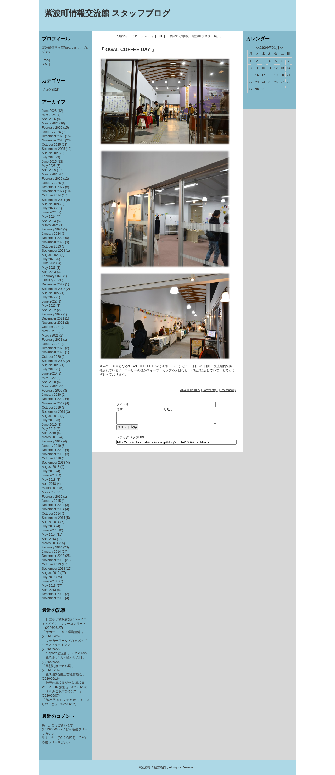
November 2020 (53, 352)
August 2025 (50, 153)
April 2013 (49, 590)
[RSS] (46, 60)
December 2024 (53, 187)
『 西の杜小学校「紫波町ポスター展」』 (194, 36)
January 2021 (51, 344)
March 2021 (50, 335)
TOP (160, 36)
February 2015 (52, 496)
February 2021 (52, 340)
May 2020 (49, 378)
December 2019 (53, 399)
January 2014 (51, 551)
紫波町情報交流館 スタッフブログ (107, 13)
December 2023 (53, 238)
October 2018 (51, 458)
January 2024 (51, 233)
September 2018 (53, 462)
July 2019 (48, 420)
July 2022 (48, 297)
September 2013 (53, 568)
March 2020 (50, 386)
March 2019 (50, 437)
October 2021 (51, 327)
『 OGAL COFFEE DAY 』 (127, 49)
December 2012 (53, 594)
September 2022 (53, 289)
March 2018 (50, 488)
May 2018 (49, 479)
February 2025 (52, 178)
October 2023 (51, 246)
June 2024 (49, 212)
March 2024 (50, 225)
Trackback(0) (228, 390)
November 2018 (53, 454)
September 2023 (53, 250)
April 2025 (49, 170)
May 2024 (49, 216)
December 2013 (53, 556)
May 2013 (49, 585)
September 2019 (53, 412)
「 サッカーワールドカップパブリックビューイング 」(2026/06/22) (64, 645)
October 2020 (51, 357)
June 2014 (49, 530)
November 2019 (53, 403)
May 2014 (49, 534)
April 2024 (49, 221)
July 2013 (48, 577)
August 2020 (50, 365)
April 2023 (49, 272)
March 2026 (50, 123)
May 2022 (49, 305)
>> (281, 48)
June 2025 (49, 161)
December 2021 (53, 318)
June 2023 (49, 263)
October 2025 (51, 144)
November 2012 (53, 598)
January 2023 (51, 280)
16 (257, 75)
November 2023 (53, 242)
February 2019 (52, 441)
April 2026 (49, 119)
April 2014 (49, 539)
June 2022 (49, 301)
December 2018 (53, 450)
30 (257, 89)
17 (263, 75)
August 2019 (50, 416)
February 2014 (52, 547)
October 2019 (51, 407)
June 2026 (49, 111)
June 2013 (49, 581)
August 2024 (50, 204)
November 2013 (53, 560)
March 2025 (50, 174)
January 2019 (51, 446)
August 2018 (50, 467)
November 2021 (53, 323)
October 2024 (51, 195)
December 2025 (53, 136)
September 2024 (53, 200)
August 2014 (50, 522)
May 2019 (49, 429)
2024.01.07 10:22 (190, 390)
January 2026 (51, 132)
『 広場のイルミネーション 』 (133, 36)
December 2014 (53, 505)
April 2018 (49, 484)
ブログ (46, 89)
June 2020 (49, 373)
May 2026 (49, 115)
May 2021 (49, 331)
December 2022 (53, 284)
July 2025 (48, 157)
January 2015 (51, 501)
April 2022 (49, 310)
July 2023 (48, 259)
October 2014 (51, 513)
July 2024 (48, 208)
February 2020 (52, 390)
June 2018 (49, 475)
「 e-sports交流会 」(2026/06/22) (65, 653)
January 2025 (51, 183)
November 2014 (53, 509)
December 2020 (53, 348)
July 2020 (48, 369)
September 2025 (53, 149)
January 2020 (51, 395)
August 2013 (50, 573)
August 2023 (50, 255)
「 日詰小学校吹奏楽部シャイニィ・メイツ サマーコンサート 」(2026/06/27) (64, 624)
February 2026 (52, 127)
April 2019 (49, 433)
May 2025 (49, 166)
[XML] (46, 64)
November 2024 (53, 191)
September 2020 (53, 361)
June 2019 (49, 424)
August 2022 (50, 293)
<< (258, 48)
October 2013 (51, 564)
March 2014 (50, 543)
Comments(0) (210, 390)
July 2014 (48, 526)
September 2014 (53, 518)
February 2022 (52, 314)
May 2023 (49, 268)
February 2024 (52, 229)
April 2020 (49, 382)
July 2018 (48, 471)
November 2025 (53, 140)
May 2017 (49, 492)
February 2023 (52, 276)
